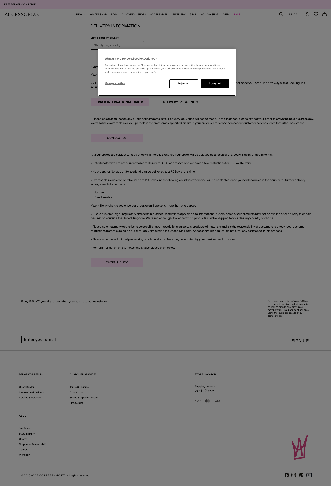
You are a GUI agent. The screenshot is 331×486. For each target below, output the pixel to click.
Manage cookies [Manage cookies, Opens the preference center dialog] (115, 83)
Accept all (215, 83)
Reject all (183, 83)
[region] (167, 72)
